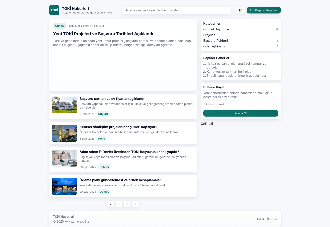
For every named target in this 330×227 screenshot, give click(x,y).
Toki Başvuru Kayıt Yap (263, 10)
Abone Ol (241, 113)
